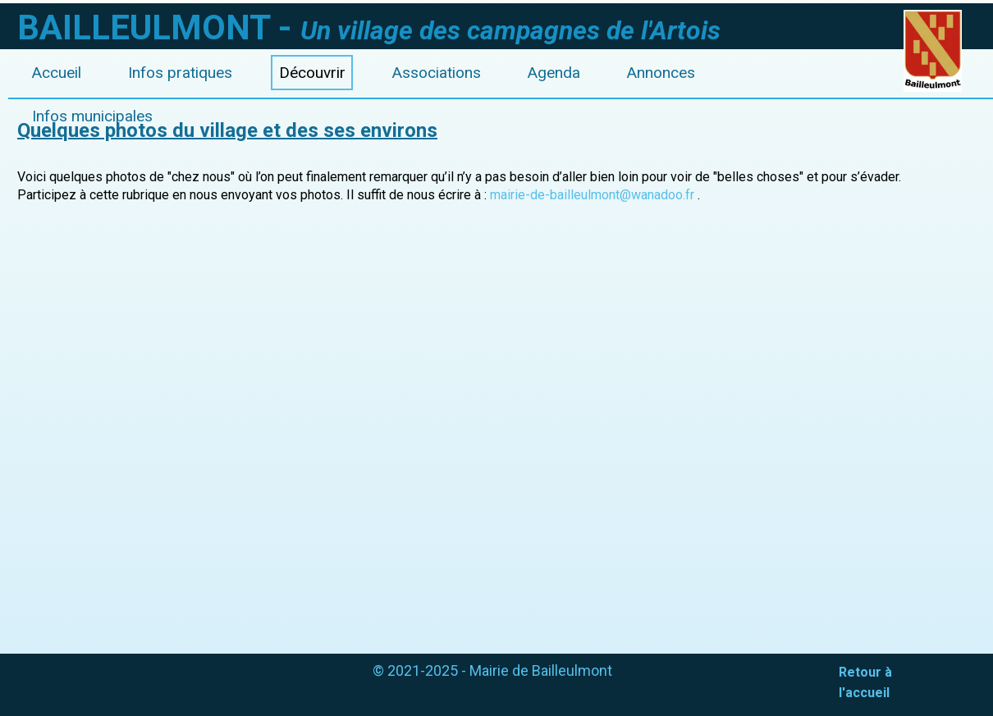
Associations (436, 72)
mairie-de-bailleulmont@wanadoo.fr (592, 195)
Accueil (56, 72)
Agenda (554, 72)
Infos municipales (92, 116)
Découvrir (312, 72)
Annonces (661, 72)
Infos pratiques (180, 72)
